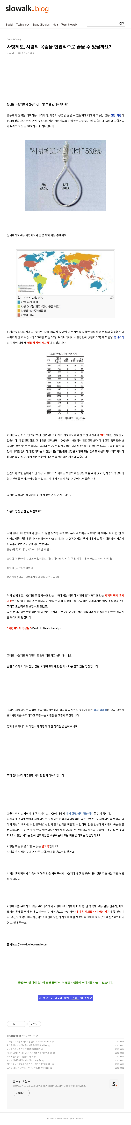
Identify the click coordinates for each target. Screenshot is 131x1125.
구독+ (74, 998)
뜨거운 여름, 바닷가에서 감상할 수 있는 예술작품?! (28, 1068)
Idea (55, 24)
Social (9, 24)
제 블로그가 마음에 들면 (54, 998)
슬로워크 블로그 (23, 1081)
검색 (121, 23)
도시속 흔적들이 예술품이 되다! (20, 1056)
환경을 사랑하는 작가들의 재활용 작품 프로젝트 (27, 1045)
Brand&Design (41, 24)
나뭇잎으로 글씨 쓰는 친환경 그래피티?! (23, 1049)
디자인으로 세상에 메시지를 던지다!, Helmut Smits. (29, 1042)
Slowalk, (58, 1119)
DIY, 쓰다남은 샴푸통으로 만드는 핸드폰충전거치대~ (29, 1064)
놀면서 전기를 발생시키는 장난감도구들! (24, 1060)
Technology (23, 24)
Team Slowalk (69, 24)
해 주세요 (86, 998)
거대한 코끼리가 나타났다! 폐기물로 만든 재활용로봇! (29, 1053)
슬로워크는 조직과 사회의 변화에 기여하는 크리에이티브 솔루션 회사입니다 (49, 1086)
